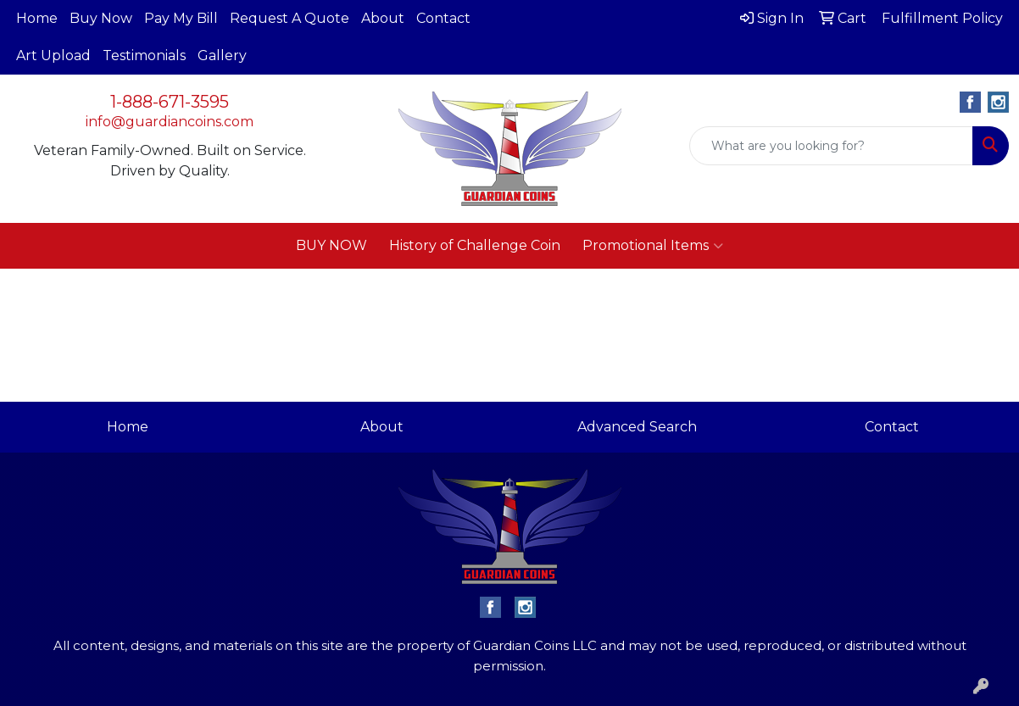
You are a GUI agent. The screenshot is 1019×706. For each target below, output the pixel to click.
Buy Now (101, 18)
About (382, 18)
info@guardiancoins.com (169, 122)
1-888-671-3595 (169, 102)
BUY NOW (331, 245)
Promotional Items (652, 246)
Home (37, 18)
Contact (443, 18)
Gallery (222, 55)
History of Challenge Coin (474, 245)
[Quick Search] (831, 145)
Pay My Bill (181, 18)
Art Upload (53, 55)
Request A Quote (289, 18)
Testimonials (144, 55)
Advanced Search (637, 427)
